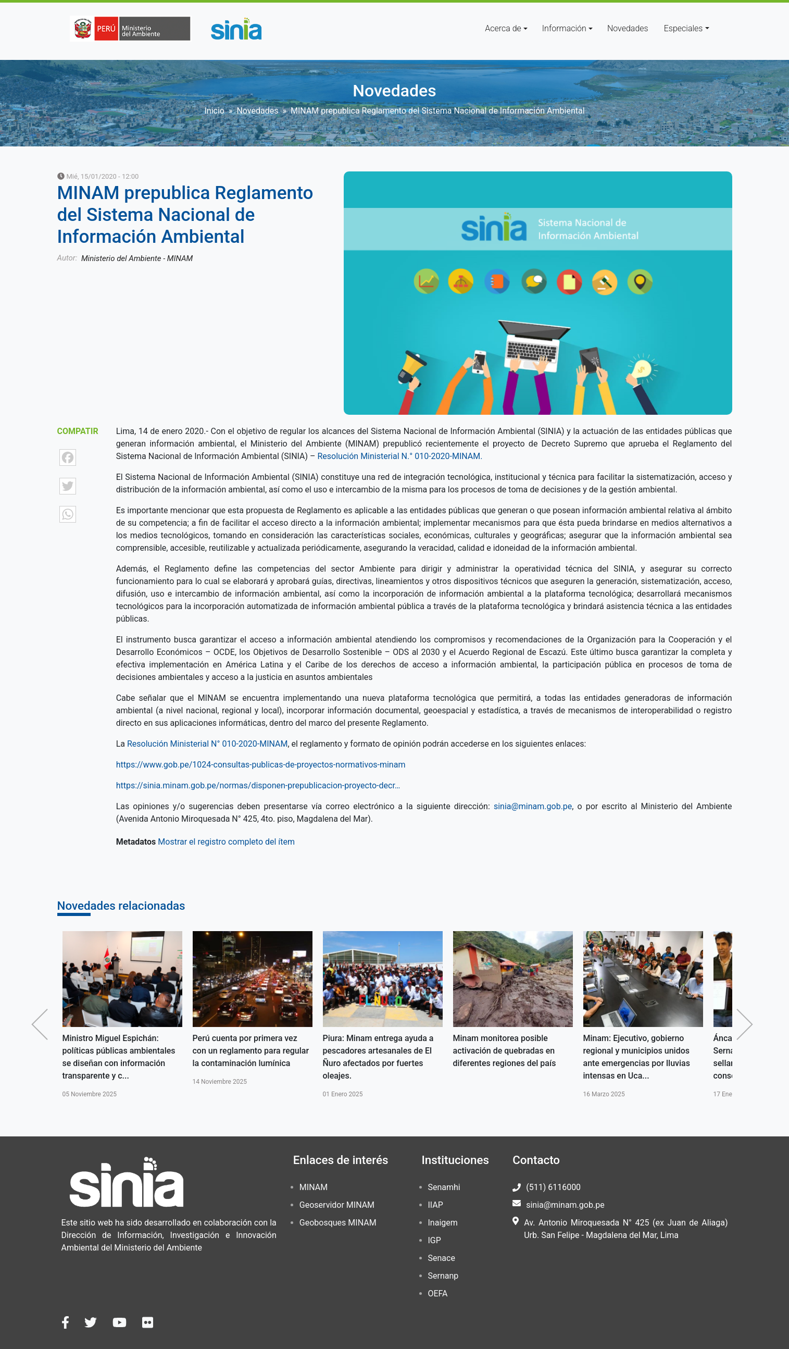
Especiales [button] (683, 28)
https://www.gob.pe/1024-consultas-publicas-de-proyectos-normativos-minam (261, 765)
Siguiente (747, 1024)
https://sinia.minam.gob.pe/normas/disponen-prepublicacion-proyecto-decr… (258, 785)
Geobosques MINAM (338, 1223)
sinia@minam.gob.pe (533, 806)
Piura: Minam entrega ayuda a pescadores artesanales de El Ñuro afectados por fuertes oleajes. (378, 1057)
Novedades (627, 28)
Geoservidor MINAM (336, 1205)
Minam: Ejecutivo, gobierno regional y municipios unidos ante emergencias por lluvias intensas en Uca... (636, 1057)
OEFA (438, 1293)
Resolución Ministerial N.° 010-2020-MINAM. (400, 456)
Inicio (214, 111)
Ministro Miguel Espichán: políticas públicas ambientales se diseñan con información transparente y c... (119, 1057)
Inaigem (443, 1223)
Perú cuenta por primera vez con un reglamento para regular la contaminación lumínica (251, 1050)
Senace (441, 1258)
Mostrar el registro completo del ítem (226, 842)
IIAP (435, 1205)
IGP (434, 1240)
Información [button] (564, 28)
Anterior (42, 1024)
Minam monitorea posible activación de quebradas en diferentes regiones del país (504, 1050)
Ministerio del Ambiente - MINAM (137, 258)
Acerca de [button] (503, 28)
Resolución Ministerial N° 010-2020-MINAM (206, 744)
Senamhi (444, 1187)
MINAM (313, 1187)
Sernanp (443, 1276)
